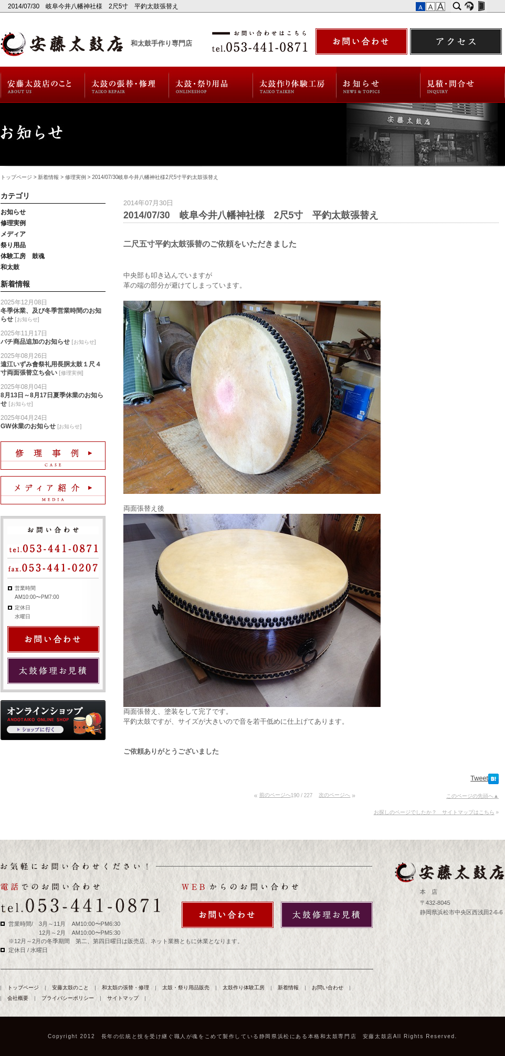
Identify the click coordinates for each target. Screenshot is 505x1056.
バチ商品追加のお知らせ (35, 341)
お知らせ (13, 212)
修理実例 (75, 177)
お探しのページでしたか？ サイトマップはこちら (434, 812)
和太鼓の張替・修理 (127, 85)
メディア (13, 234)
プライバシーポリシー (67, 998)
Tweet (479, 778)
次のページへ (334, 795)
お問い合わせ (462, 85)
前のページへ (275, 795)
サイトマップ (123, 998)
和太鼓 (10, 267)
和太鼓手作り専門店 (161, 43)
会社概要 (17, 998)
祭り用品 (13, 245)
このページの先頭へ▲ (472, 796)
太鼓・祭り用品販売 (211, 85)
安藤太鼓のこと (42, 85)
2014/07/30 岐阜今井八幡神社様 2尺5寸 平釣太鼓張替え (94, 6)
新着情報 (378, 85)
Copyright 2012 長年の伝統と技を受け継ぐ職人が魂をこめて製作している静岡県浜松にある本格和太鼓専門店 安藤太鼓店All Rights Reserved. (252, 1036)
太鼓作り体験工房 (294, 85)
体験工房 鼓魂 (23, 256)
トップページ (16, 177)
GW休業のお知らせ (28, 426)
